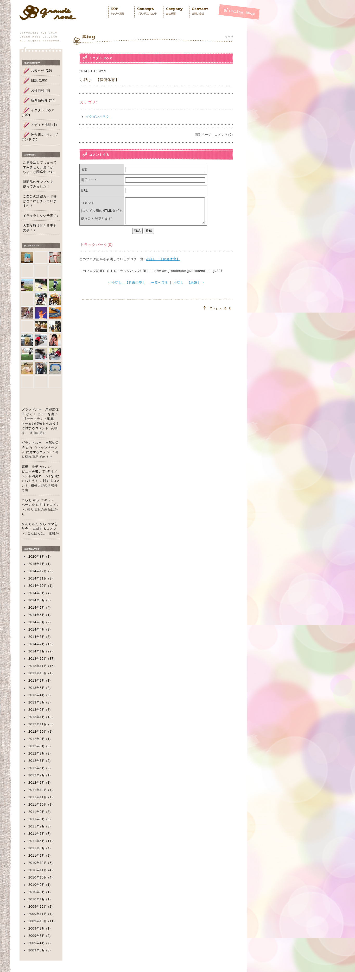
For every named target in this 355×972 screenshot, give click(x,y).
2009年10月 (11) (41, 921)
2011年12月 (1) (40, 790)
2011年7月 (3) (39, 826)
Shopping (239, 12)
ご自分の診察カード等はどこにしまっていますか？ (40, 201)
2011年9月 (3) (39, 812)
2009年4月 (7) (39, 943)
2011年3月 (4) (39, 848)
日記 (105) (39, 80)
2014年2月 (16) (40, 644)
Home (121, 12)
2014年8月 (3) (39, 600)
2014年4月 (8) (39, 629)
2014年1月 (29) (40, 651)
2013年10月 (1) (40, 673)
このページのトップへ (153, 304)
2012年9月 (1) (39, 739)
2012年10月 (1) (40, 731)
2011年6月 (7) (39, 834)
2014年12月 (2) (40, 571)
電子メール (89, 180)
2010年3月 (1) (39, 892)
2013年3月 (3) (39, 702)
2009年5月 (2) (39, 936)
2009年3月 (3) (39, 950)
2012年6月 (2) (39, 761)
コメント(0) (224, 134)
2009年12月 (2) (40, 906)
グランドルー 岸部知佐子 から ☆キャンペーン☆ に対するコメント (40, 447)
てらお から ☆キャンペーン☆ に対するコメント (41, 504)
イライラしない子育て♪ (41, 215)
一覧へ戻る (159, 282)
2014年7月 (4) (39, 607)
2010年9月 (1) (39, 885)
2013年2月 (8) (39, 710)
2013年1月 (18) (40, 717)
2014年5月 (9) (39, 622)
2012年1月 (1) (39, 782)
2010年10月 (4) (40, 877)
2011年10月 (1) (40, 804)
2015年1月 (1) (39, 564)
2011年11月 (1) (40, 797)
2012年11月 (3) (40, 724)
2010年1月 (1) (39, 899)
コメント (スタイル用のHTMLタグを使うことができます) (101, 210)
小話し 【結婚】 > (189, 282)
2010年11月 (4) (40, 870)
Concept (148, 12)
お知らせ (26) (41, 70)
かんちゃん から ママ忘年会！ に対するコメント (40, 528)
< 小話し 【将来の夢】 (127, 282)
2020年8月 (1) (39, 556)
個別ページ (203, 134)
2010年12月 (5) (40, 863)
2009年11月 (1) (40, 914)
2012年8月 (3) (39, 746)
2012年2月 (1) (39, 775)
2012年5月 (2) (39, 768)
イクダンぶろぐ (101, 58)
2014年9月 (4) (39, 593)
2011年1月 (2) (39, 855)
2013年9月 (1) (39, 680)
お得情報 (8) (40, 90)
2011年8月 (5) (39, 819)
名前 (84, 169)
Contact (203, 12)
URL (84, 190)
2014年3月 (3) (39, 637)
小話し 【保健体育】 (99, 80)
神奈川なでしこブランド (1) (40, 137)
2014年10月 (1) (40, 586)
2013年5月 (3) (39, 688)
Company (176, 12)
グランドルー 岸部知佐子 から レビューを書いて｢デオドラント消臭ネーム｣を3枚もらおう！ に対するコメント (40, 419)
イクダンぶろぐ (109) (38, 112)
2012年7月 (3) (39, 753)
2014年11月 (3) (40, 578)
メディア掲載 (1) (44, 125)
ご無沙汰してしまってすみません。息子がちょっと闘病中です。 (40, 167)
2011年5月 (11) (40, 841)
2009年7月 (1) (39, 928)
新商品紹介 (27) (43, 100)
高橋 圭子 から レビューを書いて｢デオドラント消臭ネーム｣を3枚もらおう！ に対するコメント (41, 476)
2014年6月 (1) (39, 615)
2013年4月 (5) (39, 695)
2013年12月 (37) (41, 659)
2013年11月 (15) (41, 666)
